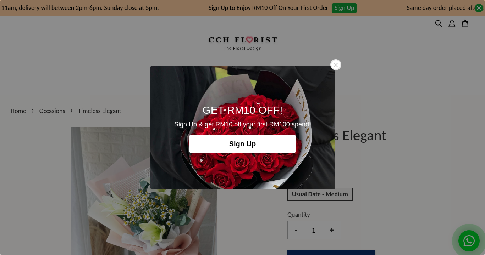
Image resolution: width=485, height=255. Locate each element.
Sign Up (242, 144)
